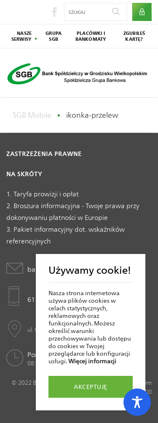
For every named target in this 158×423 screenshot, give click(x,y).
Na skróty (24, 174)
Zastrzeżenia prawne (44, 154)
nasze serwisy (21, 36)
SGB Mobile (32, 115)
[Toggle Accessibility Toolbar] (137, 402)
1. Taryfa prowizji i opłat (42, 194)
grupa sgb (54, 36)
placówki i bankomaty (91, 36)
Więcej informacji (92, 361)
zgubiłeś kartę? (134, 36)
